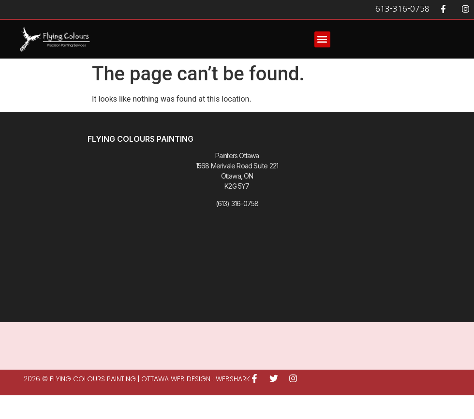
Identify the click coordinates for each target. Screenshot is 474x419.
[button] (322, 39)
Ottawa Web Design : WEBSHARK (195, 379)
